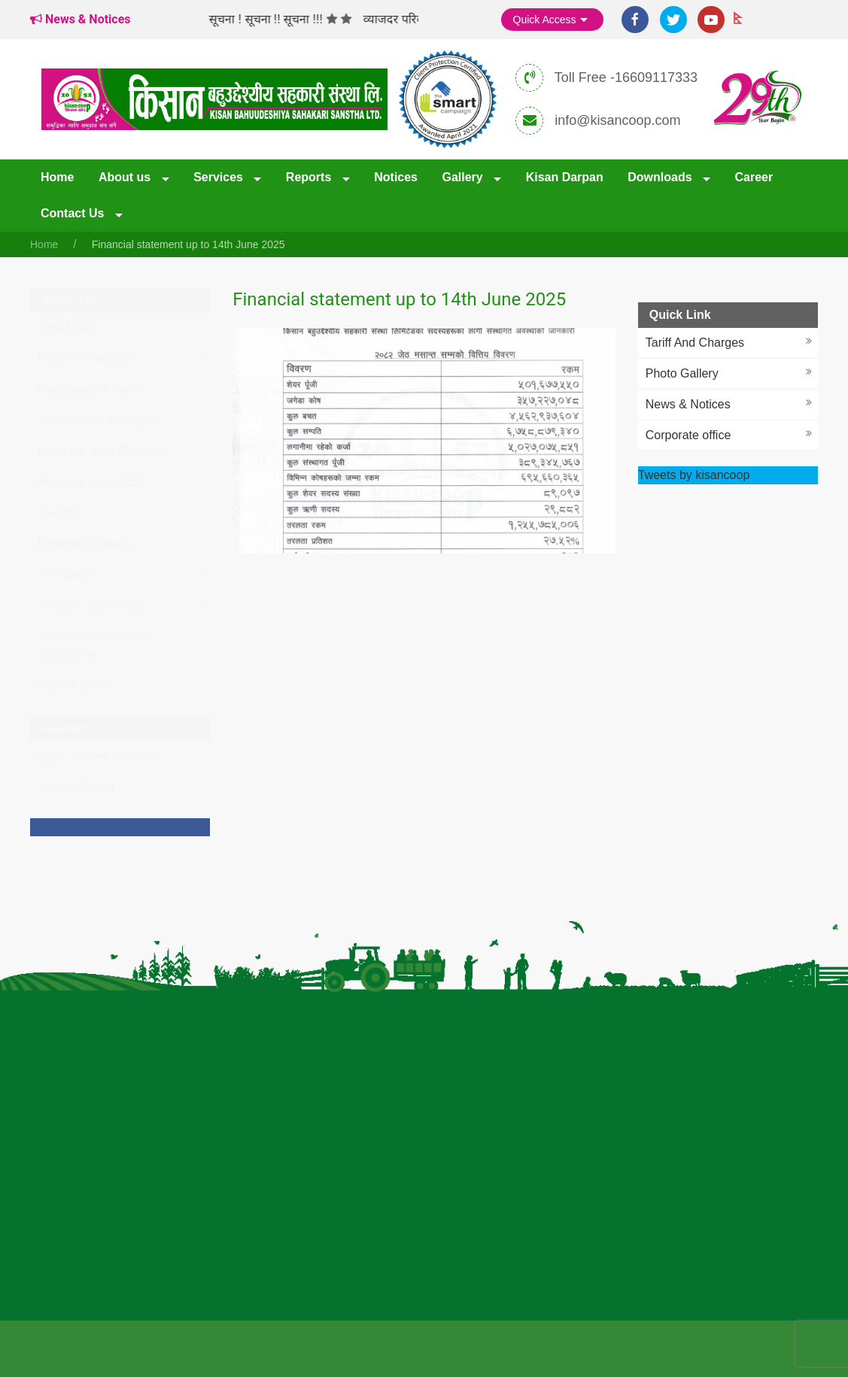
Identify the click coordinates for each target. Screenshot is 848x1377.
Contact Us (74, 213)
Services (219, 177)
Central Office (74, 684)
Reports (310, 177)
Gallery (464, 177)
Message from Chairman (103, 450)
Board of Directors (86, 358)
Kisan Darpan (564, 177)
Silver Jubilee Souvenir (99, 756)
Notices (396, 177)
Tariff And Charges (695, 342)
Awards (58, 512)
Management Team (89, 389)
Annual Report (76, 787)
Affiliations (65, 574)
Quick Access (552, 20)
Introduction (69, 327)
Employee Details (85, 543)
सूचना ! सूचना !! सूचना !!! (274, 19)
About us (126, 177)
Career (753, 177)
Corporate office (688, 435)
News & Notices (688, 404)
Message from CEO (90, 481)
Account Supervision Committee (92, 644)
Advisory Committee (91, 605)
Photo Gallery (682, 373)
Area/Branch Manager (97, 420)
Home (57, 177)
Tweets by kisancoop (694, 475)
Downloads (661, 177)
